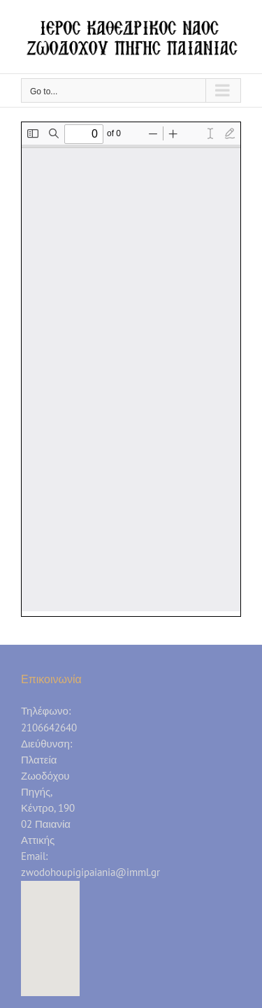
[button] (50, 925)
